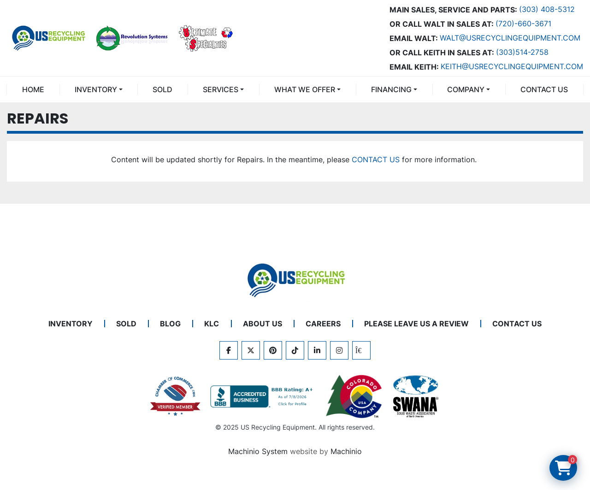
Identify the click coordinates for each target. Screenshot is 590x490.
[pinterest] (273, 350)
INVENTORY (96, 89)
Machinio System (258, 451)
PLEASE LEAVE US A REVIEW (416, 323)
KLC (211, 323)
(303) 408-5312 (547, 9)
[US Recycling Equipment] (295, 279)
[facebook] (228, 350)
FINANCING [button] (391, 89)
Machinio (346, 451)
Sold (162, 89)
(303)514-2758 (522, 52)
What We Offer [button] (304, 89)
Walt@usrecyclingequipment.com (510, 37)
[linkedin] (317, 350)
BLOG (170, 323)
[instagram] (339, 350)
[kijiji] (361, 350)
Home (33, 89)
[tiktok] (295, 350)
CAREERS (323, 323)
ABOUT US (262, 323)
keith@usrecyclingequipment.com (512, 66)
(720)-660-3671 (523, 23)
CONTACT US (544, 89)
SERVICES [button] (220, 89)
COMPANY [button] (465, 89)
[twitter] (251, 350)
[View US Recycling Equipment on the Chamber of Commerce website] (175, 396)
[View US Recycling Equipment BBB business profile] (263, 396)
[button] (98, 89)
